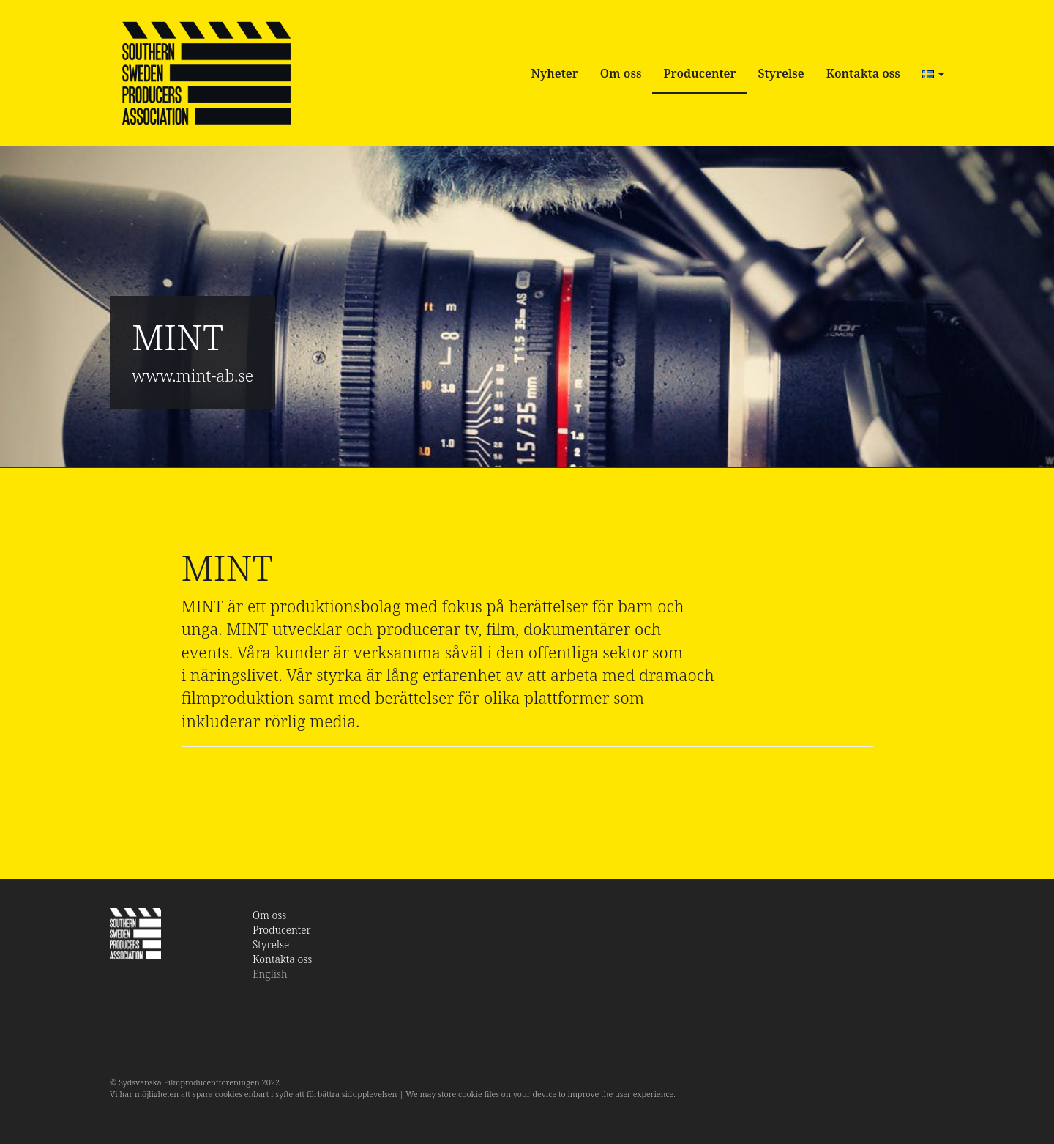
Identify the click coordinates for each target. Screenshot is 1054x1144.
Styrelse (781, 73)
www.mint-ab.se (192, 375)
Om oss (621, 73)
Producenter (699, 73)
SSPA (206, 73)
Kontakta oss (863, 73)
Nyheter (554, 73)
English (270, 974)
